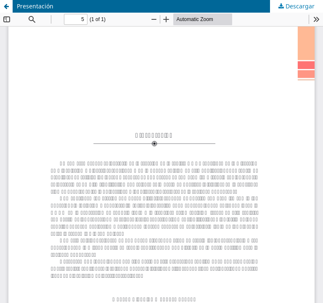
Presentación (35, 6)
